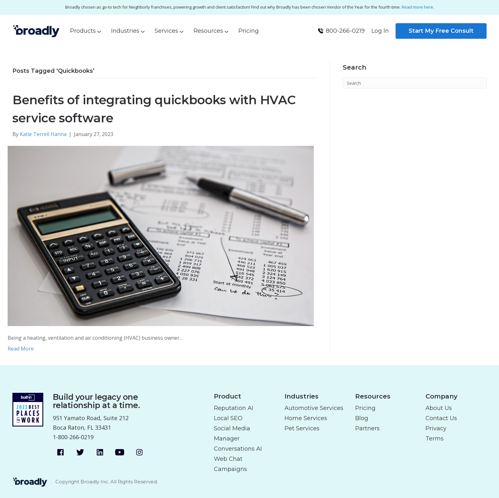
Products (83, 30)
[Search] (415, 83)
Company (441, 396)
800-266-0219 (345, 30)
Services (166, 30)
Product (227, 396)
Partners (367, 428)
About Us (438, 408)
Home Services (306, 418)
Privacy (435, 428)
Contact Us (441, 418)
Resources (208, 30)
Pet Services (302, 428)
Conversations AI (238, 448)
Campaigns (230, 469)
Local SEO (228, 418)
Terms (434, 438)
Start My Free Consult (441, 30)
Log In (380, 30)
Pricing (248, 30)
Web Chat (228, 458)
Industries (125, 30)
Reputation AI (233, 408)
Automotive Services (314, 408)
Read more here (417, 7)
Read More (21, 348)
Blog (361, 418)
